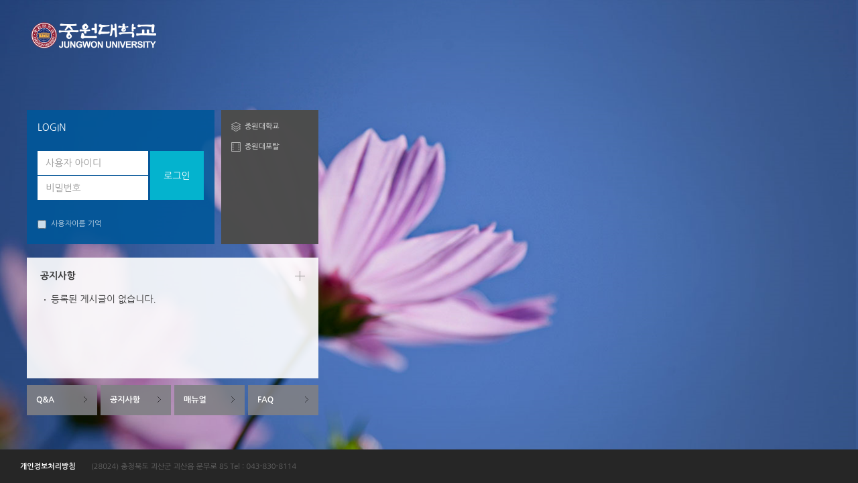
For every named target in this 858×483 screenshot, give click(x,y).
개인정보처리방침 (48, 466)
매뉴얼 (195, 400)
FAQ (265, 400)
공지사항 (125, 400)
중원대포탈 (262, 146)
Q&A (45, 400)
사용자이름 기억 (69, 224)
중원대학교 (262, 126)
